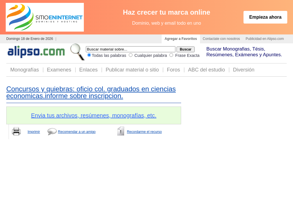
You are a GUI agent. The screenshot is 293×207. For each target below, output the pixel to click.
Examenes (59, 70)
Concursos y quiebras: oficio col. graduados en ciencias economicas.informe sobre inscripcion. (91, 92)
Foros (173, 70)
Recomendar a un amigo (77, 132)
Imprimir (33, 132)
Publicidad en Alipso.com (265, 39)
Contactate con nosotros (221, 39)
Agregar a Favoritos (181, 39)
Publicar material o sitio (132, 70)
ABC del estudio (206, 70)
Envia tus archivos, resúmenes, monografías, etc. (94, 115)
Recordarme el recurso (144, 132)
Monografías (24, 70)
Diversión (243, 70)
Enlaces (88, 70)
